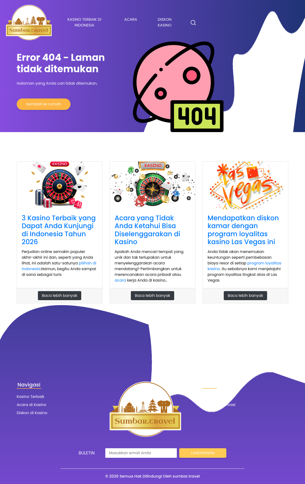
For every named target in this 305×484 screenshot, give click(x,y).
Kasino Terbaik (30, 396)
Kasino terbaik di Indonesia (84, 22)
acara (120, 280)
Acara (130, 19)
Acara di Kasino (31, 404)
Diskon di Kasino (32, 413)
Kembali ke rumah (43, 104)
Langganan (202, 453)
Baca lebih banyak (59, 295)
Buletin (87, 453)
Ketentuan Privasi (219, 404)
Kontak (209, 396)
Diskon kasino (165, 22)
